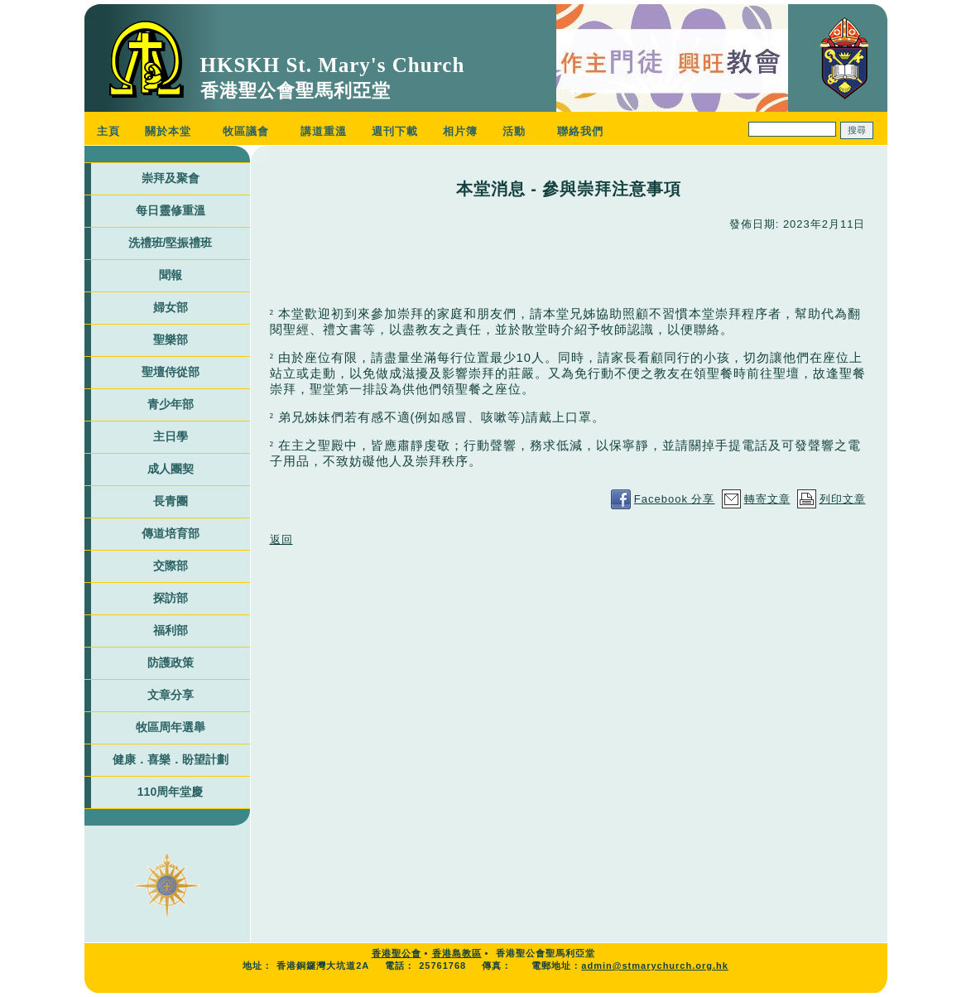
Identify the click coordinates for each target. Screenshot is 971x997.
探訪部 (170, 597)
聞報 (170, 275)
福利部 (170, 630)
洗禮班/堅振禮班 (170, 242)
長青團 (170, 501)
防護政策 (170, 662)
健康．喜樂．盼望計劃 (170, 759)
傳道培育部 (170, 533)
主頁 (108, 131)
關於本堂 (168, 131)
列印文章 (843, 499)
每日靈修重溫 (170, 210)
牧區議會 (246, 131)
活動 (514, 131)
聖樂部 (170, 339)
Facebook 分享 (674, 499)
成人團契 (170, 468)
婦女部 (170, 307)
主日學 (170, 436)
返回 (281, 539)
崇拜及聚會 (170, 178)
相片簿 (460, 131)
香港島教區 (457, 953)
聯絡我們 (580, 131)
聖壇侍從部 (170, 371)
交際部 (170, 565)
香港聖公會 (396, 953)
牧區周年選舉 (170, 727)
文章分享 (170, 694)
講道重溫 (323, 131)
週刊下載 (395, 131)
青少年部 (170, 404)
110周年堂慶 (170, 791)
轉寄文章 (767, 499)
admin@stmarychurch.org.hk (654, 966)
